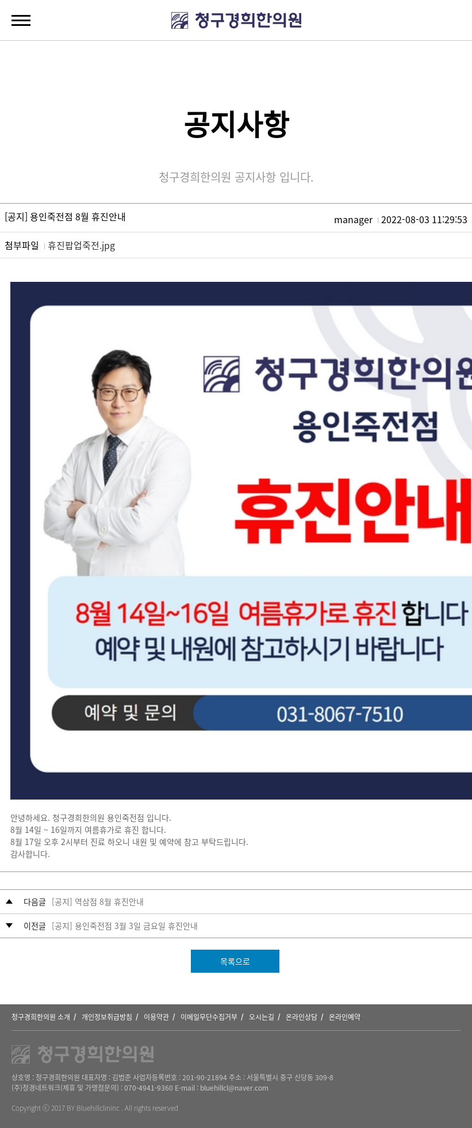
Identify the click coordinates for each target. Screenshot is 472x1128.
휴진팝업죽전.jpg (81, 245)
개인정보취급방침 (107, 1017)
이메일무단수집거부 (209, 1017)
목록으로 (235, 961)
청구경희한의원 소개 (40, 1017)
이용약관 (156, 1017)
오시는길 (261, 1017)
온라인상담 (301, 1017)
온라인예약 (344, 1017)
